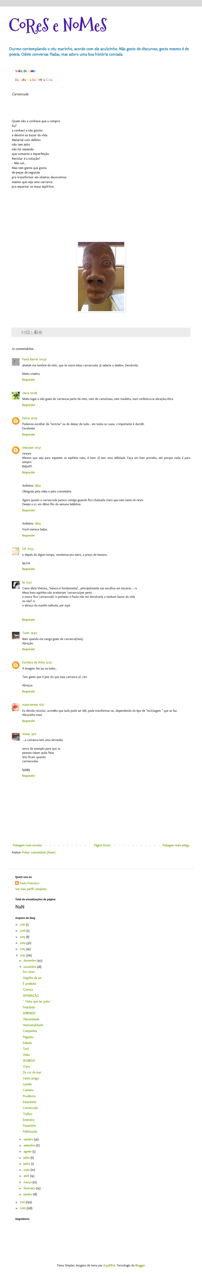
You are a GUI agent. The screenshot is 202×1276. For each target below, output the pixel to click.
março (27, 1182)
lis (23, 582)
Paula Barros (30, 359)
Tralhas (27, 1114)
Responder (28, 380)
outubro (28, 1139)
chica (25, 393)
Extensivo (28, 1120)
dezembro (30, 960)
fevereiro (29, 1188)
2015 (23, 937)
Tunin (25, 633)
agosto (27, 1151)
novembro (30, 967)
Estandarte (29, 1102)
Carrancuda (30, 1108)
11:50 (28, 582)
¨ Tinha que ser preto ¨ (37, 1001)
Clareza (28, 990)
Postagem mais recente (27, 845)
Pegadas (28, 1037)
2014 (23, 943)
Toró (26, 1049)
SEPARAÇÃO (31, 996)
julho (26, 1158)
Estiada (27, 1043)
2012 (23, 955)
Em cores (28, 972)
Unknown (27, 448)
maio (26, 1170)
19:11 (33, 734)
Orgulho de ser (32, 978)
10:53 (30, 549)
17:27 (41, 705)
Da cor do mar (32, 1072)
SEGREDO (29, 1061)
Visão (26, 1055)
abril (26, 1176)
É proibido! (29, 984)
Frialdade (29, 1007)
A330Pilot (109, 1265)
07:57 (38, 448)
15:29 (48, 662)
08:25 (38, 523)
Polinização (30, 1131)
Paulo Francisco (29, 883)
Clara (26, 1066)
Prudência (29, 1096)
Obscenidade (31, 1019)
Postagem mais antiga (175, 845)
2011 (23, 1202)
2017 (23, 925)
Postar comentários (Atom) (38, 852)
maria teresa (30, 705)
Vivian (26, 734)
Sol (24, 549)
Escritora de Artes (33, 662)
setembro (29, 1145)
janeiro (28, 1194)
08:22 (38, 486)
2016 (23, 931)
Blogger (140, 1265)
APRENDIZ (29, 1013)
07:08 (33, 393)
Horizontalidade (33, 1025)
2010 (23, 1208)
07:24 (34, 418)
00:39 (42, 359)
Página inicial (102, 845)
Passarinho (29, 1126)
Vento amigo (31, 1078)
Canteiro (28, 1090)
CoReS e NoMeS (58, 25)
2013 (23, 949)
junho (27, 1164)
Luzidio (27, 1084)
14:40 (34, 633)
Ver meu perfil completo (30, 889)
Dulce (26, 418)
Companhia (30, 1031)
